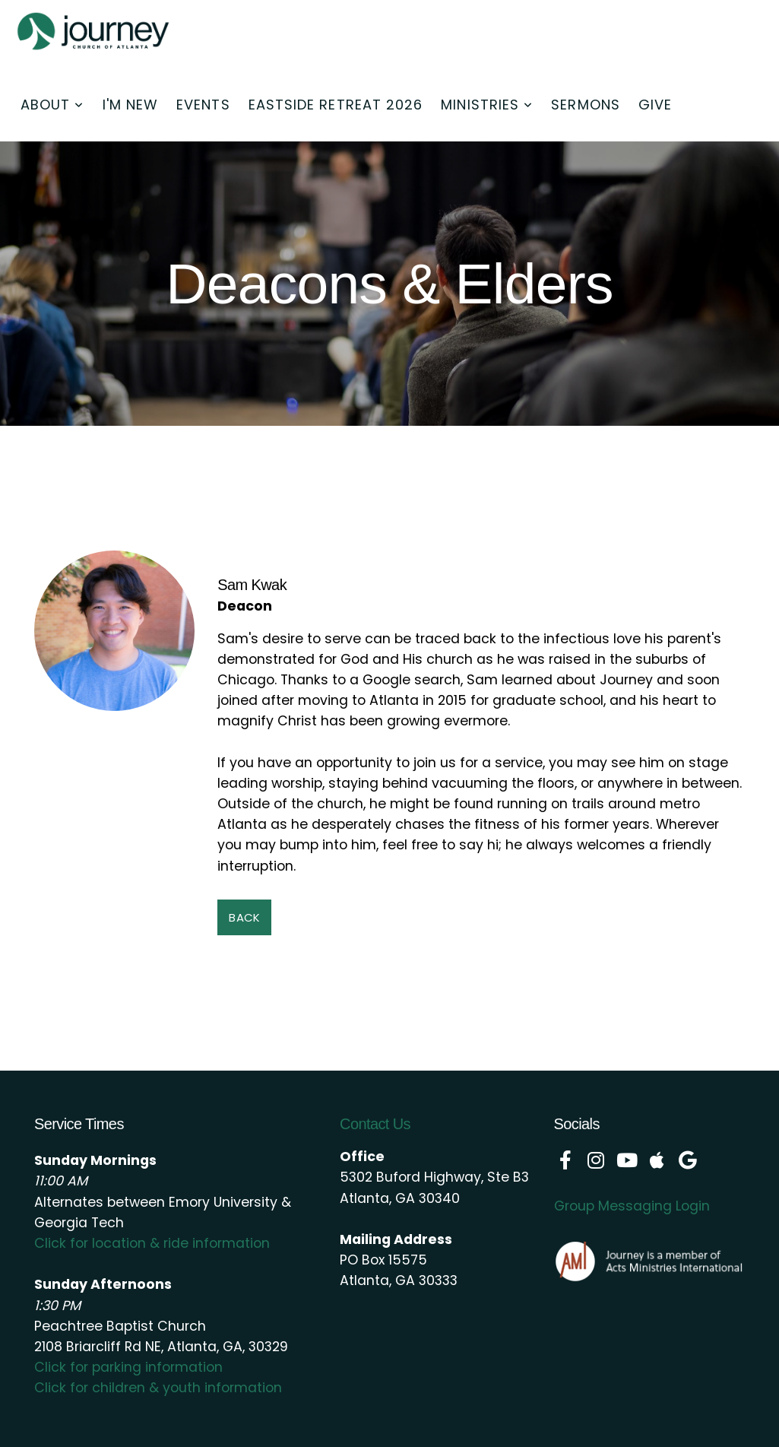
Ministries (487, 104)
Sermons (585, 104)
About (52, 104)
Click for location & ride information (152, 1243)
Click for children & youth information (158, 1388)
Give (655, 104)
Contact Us (375, 1123)
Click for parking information (128, 1367)
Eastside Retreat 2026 (336, 104)
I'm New (131, 104)
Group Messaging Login (632, 1206)
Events (203, 104)
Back (244, 917)
